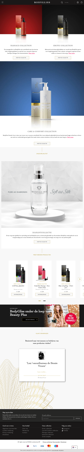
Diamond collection (48, 434)
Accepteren (61, 450)
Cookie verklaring (8, 430)
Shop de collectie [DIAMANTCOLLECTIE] (42, 241)
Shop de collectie (21, 57)
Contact (24, 432)
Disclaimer (6, 434)
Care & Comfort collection (50, 430)
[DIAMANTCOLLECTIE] (42, 194)
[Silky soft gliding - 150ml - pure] (65, 273)
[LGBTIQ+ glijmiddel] (18, 273)
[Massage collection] (21, 24)
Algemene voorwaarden (10, 428)
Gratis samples (46, 436)
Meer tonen (32, 53)
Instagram (67, 428)
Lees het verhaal (30, 319)
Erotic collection (47, 428)
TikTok (66, 430)
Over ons (25, 428)
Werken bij (25, 430)
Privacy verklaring (8, 432)
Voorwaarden (56, 442)
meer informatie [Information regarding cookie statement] (55, 450)
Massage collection (47, 432)
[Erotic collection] (63, 24)
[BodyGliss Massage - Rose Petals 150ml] (42, 273)
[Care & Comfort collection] (42, 94)
